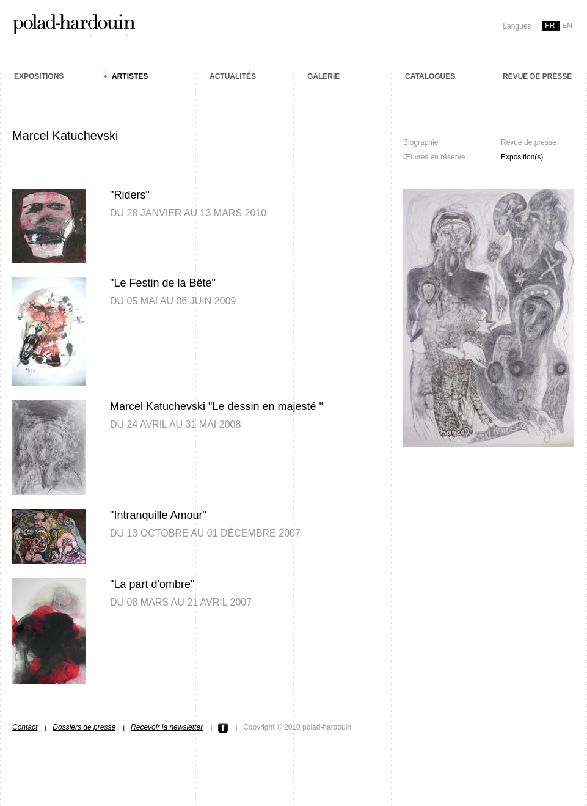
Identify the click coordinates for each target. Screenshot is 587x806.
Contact (24, 727)
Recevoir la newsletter (167, 727)
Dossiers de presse (84, 727)
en (567, 25)
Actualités (233, 76)
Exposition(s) (522, 157)
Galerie (323, 76)
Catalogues (430, 76)
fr (550, 25)
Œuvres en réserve (434, 157)
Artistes (130, 76)
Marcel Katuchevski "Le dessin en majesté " (216, 406)
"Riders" (130, 195)
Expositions (39, 76)
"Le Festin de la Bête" (163, 283)
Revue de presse (537, 76)
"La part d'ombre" (152, 584)
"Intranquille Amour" (158, 515)
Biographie (420, 142)
